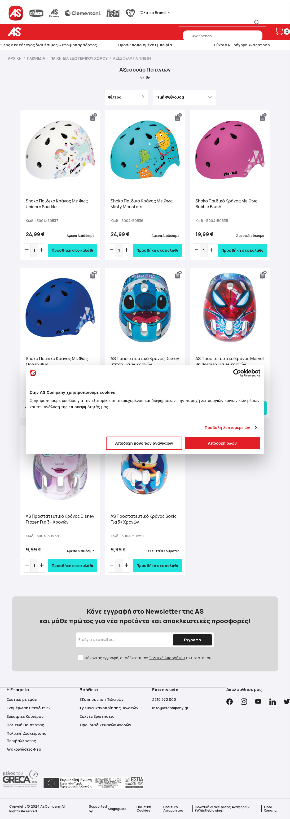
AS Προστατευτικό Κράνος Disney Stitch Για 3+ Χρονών (145, 362)
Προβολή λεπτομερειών (227, 427)
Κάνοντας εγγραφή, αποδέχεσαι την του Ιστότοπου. (148, 657)
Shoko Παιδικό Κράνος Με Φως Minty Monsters (142, 204)
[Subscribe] (191, 639)
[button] (93, 117)
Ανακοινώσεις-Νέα (24, 749)
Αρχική (15, 58)
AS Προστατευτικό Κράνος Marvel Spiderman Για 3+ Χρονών (229, 362)
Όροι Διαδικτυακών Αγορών (105, 724)
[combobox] (222, 35)
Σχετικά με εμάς (22, 699)
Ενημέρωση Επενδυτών (29, 707)
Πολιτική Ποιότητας (25, 724)
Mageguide (117, 808)
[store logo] (31, 32)
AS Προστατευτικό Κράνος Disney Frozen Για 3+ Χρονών (60, 519)
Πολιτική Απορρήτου (167, 657)
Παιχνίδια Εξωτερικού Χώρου (79, 58)
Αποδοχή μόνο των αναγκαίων (144, 443)
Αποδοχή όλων (222, 443)
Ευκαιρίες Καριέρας (25, 716)
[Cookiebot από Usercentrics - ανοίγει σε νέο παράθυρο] (237, 373)
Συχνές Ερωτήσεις (97, 716)
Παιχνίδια (36, 58)
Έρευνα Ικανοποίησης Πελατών (109, 707)
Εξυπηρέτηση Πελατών (102, 699)
